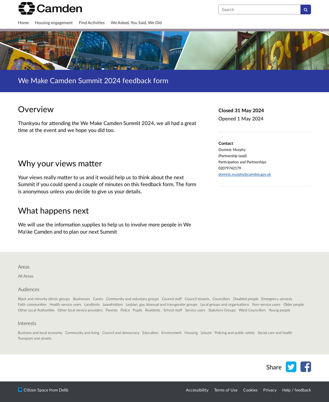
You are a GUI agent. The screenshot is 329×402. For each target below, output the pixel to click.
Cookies (250, 389)
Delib (63, 389)
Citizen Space (36, 389)
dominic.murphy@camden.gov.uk (244, 174)
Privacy (270, 389)
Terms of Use (225, 389)
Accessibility (197, 389)
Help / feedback (296, 389)
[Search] (305, 9)
